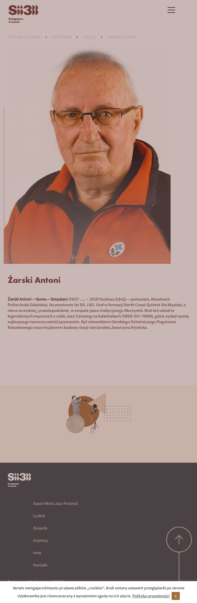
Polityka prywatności (151, 596)
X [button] (176, 595)
